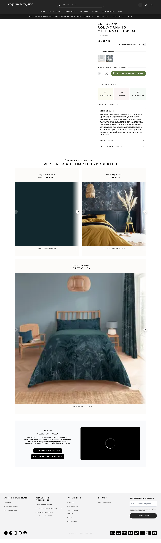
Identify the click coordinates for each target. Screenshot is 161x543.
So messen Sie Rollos (47, 451)
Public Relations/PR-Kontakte (49, 508)
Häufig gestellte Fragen (47, 457)
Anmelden (143, 516)
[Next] (78, 212)
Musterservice (10, 510)
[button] (105, 94)
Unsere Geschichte (44, 505)
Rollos (70, 517)
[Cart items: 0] (151, 5)
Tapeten (70, 503)
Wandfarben (72, 510)
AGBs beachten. (125, 16)
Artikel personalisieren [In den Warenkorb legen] (128, 73)
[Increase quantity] (106, 73)
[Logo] (20, 4)
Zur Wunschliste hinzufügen (130, 44)
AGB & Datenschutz (44, 516)
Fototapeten (72, 506)
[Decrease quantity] (99, 73)
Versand (7, 503)
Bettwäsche (72, 521)
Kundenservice (104, 503)
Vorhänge (71, 514)
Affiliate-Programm (44, 512)
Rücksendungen (11, 506)
